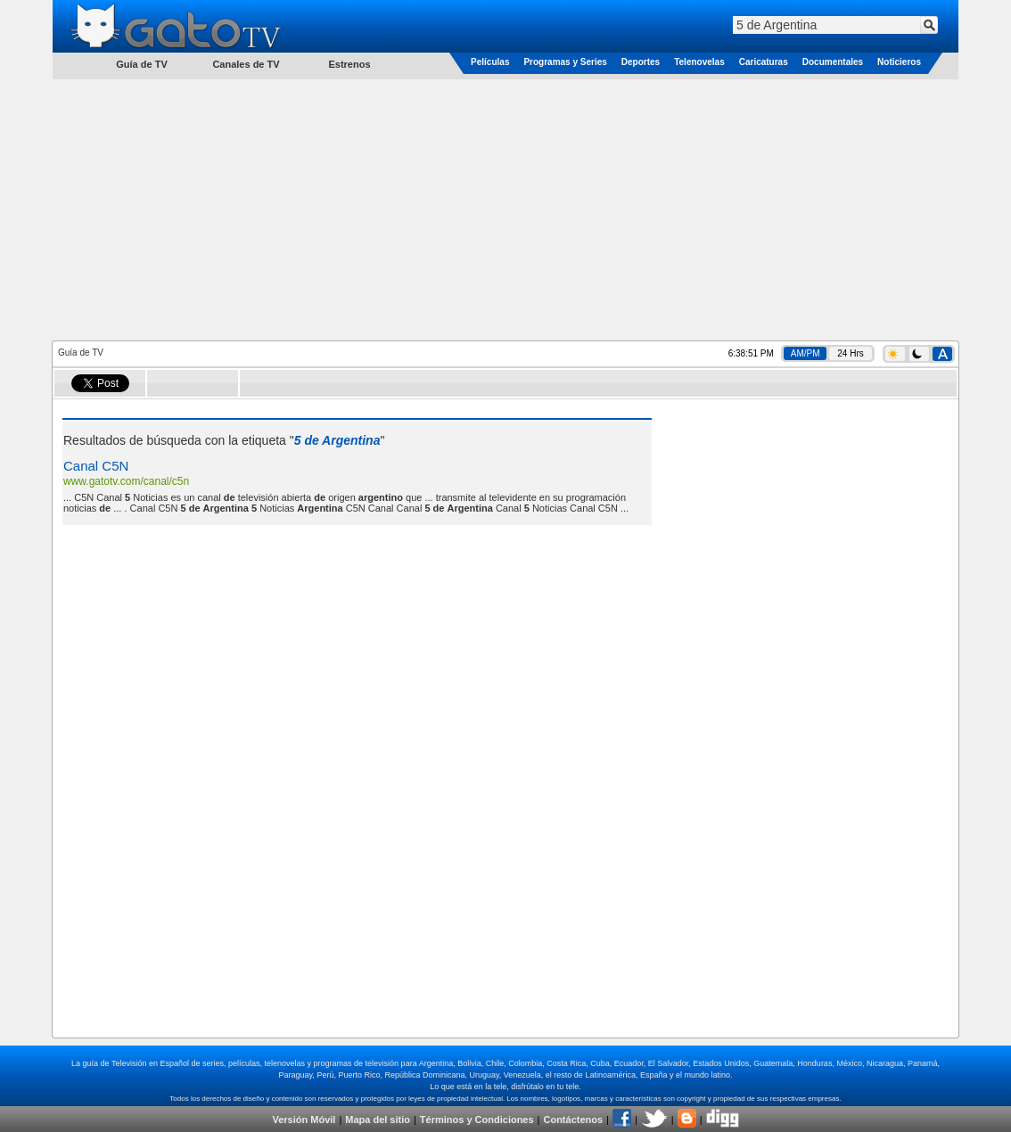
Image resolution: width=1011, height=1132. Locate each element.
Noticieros (899, 62)
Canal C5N (95, 465)
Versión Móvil (303, 1119)
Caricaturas (763, 62)
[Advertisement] (505, 208)
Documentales (832, 62)
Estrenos (349, 64)
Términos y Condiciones (477, 1119)
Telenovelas (699, 62)
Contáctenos (573, 1119)
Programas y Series (564, 62)
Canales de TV (245, 64)
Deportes (640, 62)
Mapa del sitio (377, 1119)
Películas (490, 62)
